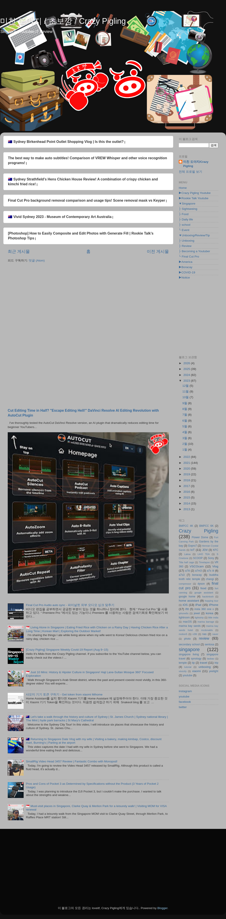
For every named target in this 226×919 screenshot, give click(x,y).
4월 (185, 432)
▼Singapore (187, 203)
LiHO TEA (204, 554)
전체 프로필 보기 (190, 171)
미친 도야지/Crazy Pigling (195, 164)
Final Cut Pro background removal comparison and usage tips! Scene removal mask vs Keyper (86, 200)
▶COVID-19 (187, 272)
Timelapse (204, 562)
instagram (185, 691)
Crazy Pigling (198, 531)
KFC (215, 549)
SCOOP (198, 558)
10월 (186, 397)
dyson (201, 583)
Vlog (215, 566)
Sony (211, 558)
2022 (187, 457)
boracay (197, 574)
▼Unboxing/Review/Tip (194, 235)
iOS (185, 604)
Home (183, 187)
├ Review (185, 246)
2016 (187, 491)
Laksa (187, 554)
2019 (187, 474)
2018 (187, 480)
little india (213, 617)
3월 (185, 438)
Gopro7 (192, 545)
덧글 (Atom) (37, 260)
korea (209, 613)
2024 (187, 375)
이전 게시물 (158, 251)
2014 (187, 503)
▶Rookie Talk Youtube (193, 198)
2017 (187, 486)
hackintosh (208, 596)
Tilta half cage (186, 562)
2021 (187, 462)
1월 (185, 449)
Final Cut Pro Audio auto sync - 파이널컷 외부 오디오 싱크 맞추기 (70, 605)
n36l (194, 634)
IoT (192, 549)
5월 (185, 426)
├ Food (183, 214)
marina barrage (206, 621)
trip (216, 662)
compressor (185, 583)
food (203, 588)
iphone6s (183, 613)
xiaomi (196, 671)
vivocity (182, 671)
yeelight (213, 671)
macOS (187, 621)
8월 (185, 409)
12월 (186, 385)
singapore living (189, 654)
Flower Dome (200, 537)
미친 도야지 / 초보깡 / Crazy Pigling (63, 21)
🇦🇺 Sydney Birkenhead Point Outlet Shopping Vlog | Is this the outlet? (66, 142)
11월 (186, 391)
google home (187, 596)
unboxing (205, 667)
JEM (204, 549)
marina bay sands (190, 625)
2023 (187, 380)
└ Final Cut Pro (189, 256)
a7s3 (182, 574)
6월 (185, 420)
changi (210, 579)
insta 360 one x (204, 609)
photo (187, 638)
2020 (187, 468)
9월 (185, 403)
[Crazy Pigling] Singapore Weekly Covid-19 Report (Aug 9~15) (67, 649)
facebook (185, 701)
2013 (187, 509)
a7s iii (210, 570)
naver (215, 634)
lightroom (184, 617)
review (204, 638)
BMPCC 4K (186, 525)
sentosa (209, 644)
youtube (187, 675)
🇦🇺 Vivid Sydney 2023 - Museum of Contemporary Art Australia (59, 217)
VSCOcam (197, 566)
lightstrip (199, 617)
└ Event (184, 230)
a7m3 (198, 570)
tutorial (187, 667)
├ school (184, 224)
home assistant (189, 600)
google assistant (203, 592)
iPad (198, 604)
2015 (187, 497)
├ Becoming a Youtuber (194, 251)
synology (196, 658)
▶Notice (184, 277)
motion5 (183, 634)
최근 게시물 (19, 251)
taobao (210, 658)
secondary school (189, 644)
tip (193, 662)
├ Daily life (186, 219)
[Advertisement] (88, 300)
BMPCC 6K (206, 525)
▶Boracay (185, 267)
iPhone (213, 604)
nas (204, 634)
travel (203, 662)
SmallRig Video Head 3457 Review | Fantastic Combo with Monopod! (71, 761)
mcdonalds (207, 630)
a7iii (187, 570)
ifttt (187, 609)
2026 (187, 363)
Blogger (162, 908)
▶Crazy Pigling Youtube (195, 193)
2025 (187, 369)
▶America (185, 261)
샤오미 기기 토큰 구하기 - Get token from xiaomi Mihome (64, 694)
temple (183, 662)
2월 (185, 443)
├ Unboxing (186, 240)
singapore (189, 649)
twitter (183, 707)
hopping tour (211, 600)
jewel (197, 613)
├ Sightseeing (188, 208)
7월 (185, 414)
